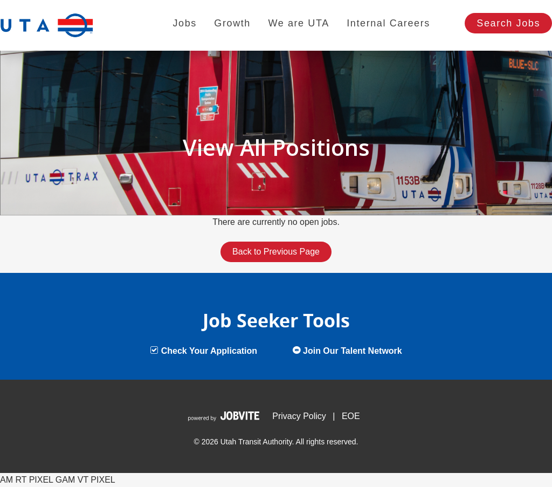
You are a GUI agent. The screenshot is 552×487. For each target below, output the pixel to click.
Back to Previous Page (276, 251)
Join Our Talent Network (347, 350)
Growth (232, 23)
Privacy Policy (299, 416)
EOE (351, 416)
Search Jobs (508, 23)
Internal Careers (388, 23)
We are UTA (298, 23)
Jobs (184, 23)
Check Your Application (203, 350)
